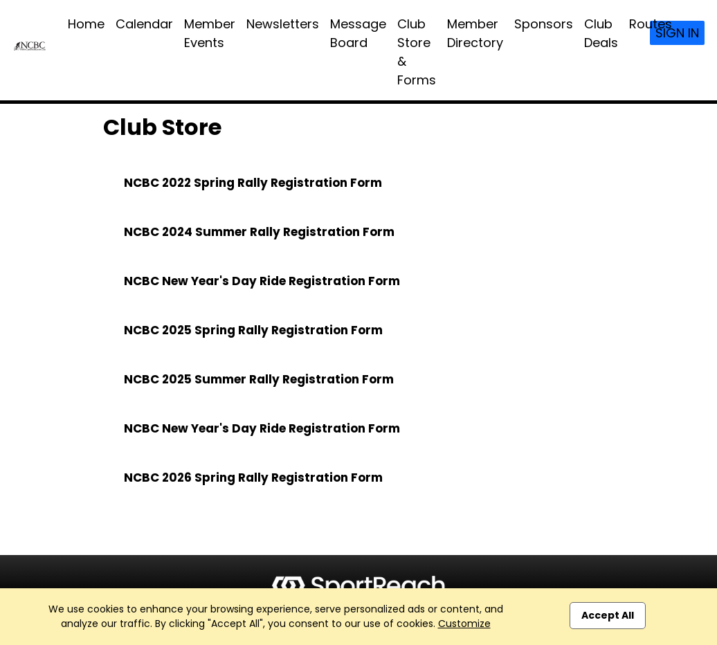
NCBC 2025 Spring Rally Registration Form (253, 330)
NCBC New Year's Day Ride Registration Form (262, 281)
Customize (464, 623)
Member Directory (475, 33)
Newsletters (282, 24)
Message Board (358, 33)
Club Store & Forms (416, 52)
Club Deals (601, 33)
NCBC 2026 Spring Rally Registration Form (253, 477)
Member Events (209, 33)
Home (86, 24)
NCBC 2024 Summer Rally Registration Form (259, 232)
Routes (650, 24)
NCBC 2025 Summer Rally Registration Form (259, 379)
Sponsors (543, 24)
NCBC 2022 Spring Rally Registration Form (253, 182)
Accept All (607, 615)
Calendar (144, 24)
